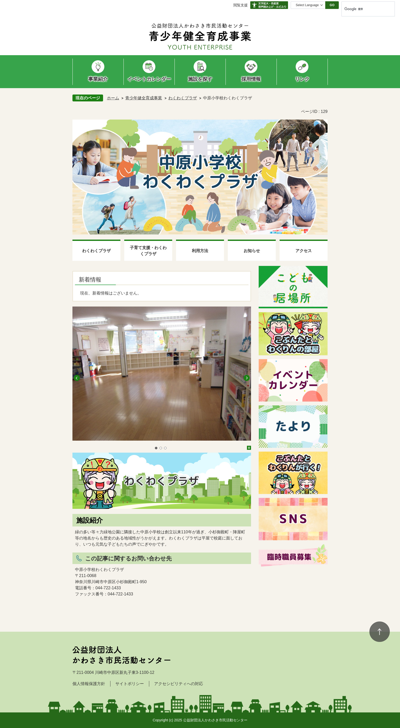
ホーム (113, 98)
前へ (77, 378)
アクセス (303, 251)
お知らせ (252, 251)
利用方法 (200, 251)
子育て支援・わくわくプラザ (148, 250)
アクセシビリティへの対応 (178, 684)
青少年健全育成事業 (143, 98)
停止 (249, 448)
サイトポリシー (129, 684)
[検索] (362, 9)
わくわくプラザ (182, 98)
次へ (247, 378)
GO (332, 5)
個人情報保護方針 (88, 684)
